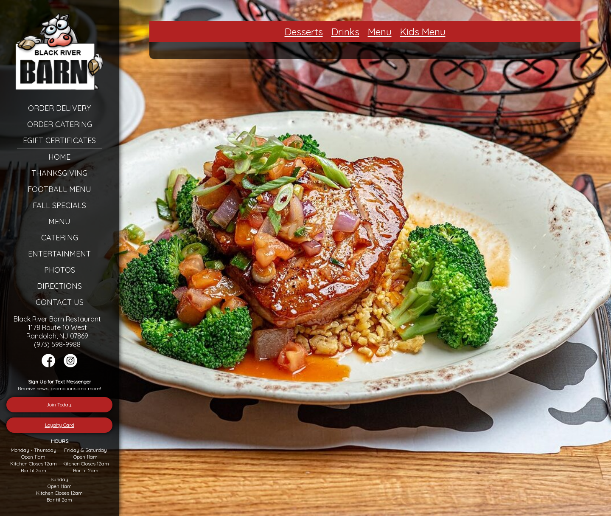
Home (59, 157)
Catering (59, 237)
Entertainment (59, 254)
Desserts (304, 31)
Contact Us (60, 302)
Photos (59, 270)
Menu (59, 221)
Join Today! (59, 404)
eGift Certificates (59, 140)
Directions (59, 286)
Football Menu (59, 189)
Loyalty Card (59, 425)
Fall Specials (59, 205)
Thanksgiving (59, 173)
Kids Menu (423, 31)
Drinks (345, 31)
